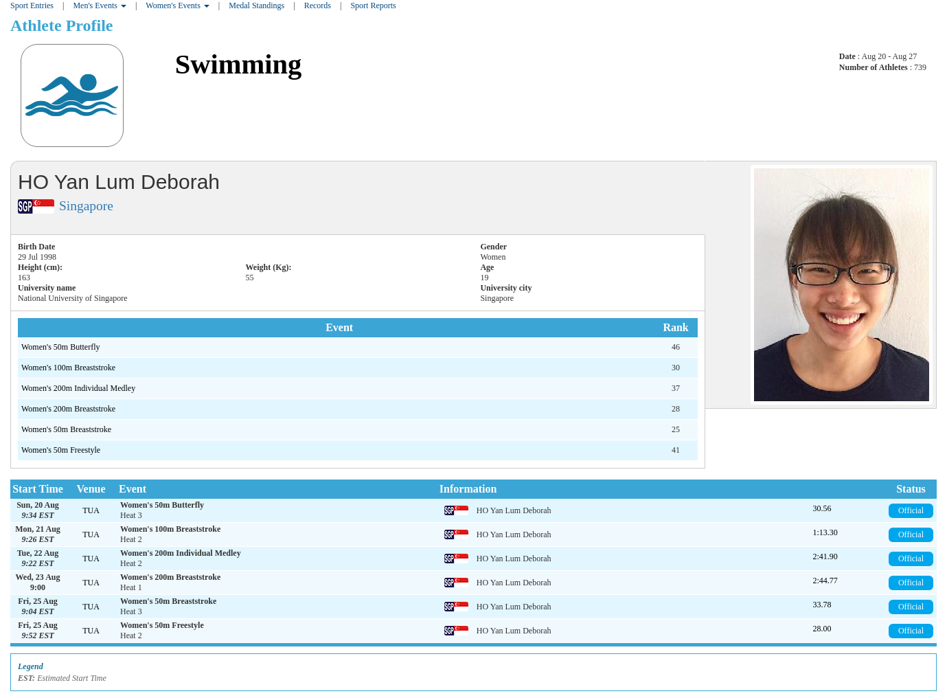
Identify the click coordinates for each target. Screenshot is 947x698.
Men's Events (99, 5)
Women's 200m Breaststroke (68, 409)
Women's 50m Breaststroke (66, 429)
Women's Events (177, 5)
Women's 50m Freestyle (60, 450)
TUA (91, 510)
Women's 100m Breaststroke (68, 367)
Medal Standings (256, 5)
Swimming (238, 64)
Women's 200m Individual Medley (78, 388)
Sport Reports (373, 5)
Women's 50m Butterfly (60, 347)
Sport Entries (32, 5)
